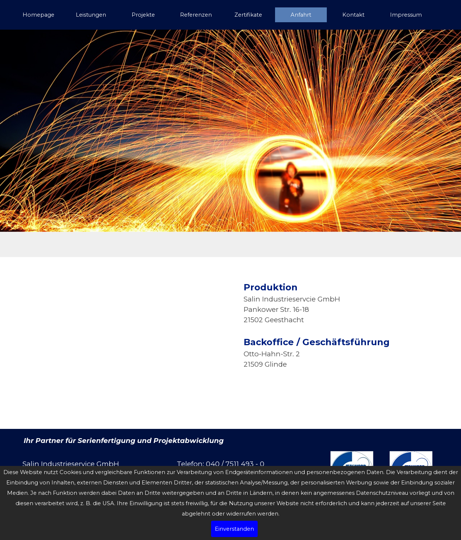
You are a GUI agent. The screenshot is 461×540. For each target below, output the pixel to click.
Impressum (406, 14)
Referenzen (196, 14)
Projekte (143, 14)
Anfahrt (301, 14)
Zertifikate (248, 14)
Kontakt (353, 14)
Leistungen (91, 14)
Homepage (38, 14)
